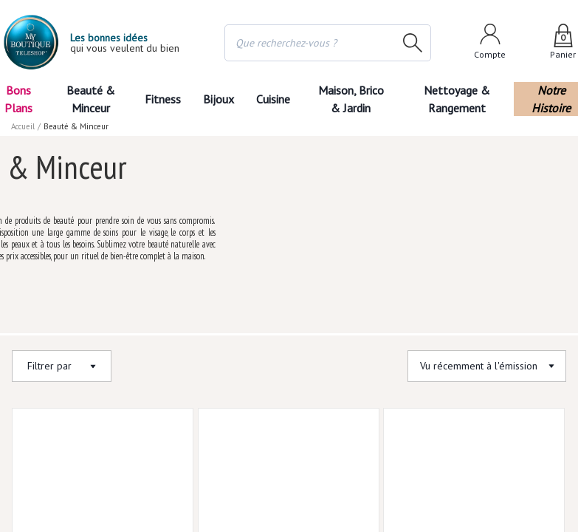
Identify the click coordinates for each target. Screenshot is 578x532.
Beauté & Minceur (90, 99)
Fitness (161, 99)
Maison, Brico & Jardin (354, 99)
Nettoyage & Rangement (461, 99)
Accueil (23, 126)
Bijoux (218, 99)
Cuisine (274, 99)
